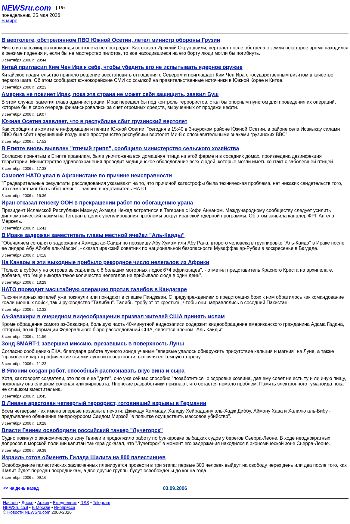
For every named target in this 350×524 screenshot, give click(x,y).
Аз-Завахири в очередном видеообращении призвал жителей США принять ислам (113, 316)
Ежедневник (65, 502)
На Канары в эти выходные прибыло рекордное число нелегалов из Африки (105, 262)
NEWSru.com (26, 7)
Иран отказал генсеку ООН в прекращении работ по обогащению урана (97, 203)
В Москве (41, 507)
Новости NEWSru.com (28, 512)
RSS (84, 502)
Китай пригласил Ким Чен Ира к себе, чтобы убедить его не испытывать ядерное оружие (122, 67)
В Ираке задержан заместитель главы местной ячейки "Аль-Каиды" (93, 235)
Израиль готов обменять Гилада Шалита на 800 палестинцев (84, 457)
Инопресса (65, 507)
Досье (27, 502)
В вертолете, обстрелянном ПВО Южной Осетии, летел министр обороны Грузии (111, 40)
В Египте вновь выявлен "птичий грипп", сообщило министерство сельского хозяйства (120, 148)
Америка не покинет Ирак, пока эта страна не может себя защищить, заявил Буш (110, 94)
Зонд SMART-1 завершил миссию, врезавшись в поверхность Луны (93, 344)
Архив (43, 502)
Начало (10, 502)
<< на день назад (21, 488)
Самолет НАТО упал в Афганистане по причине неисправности (87, 176)
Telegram (101, 502)
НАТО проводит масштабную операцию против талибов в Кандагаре (94, 289)
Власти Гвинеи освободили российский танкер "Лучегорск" (82, 430)
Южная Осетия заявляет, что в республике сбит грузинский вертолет (94, 121)
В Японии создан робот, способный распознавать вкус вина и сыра (93, 371)
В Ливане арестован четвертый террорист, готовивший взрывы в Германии (104, 403)
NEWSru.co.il (15, 507)
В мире (9, 20)
